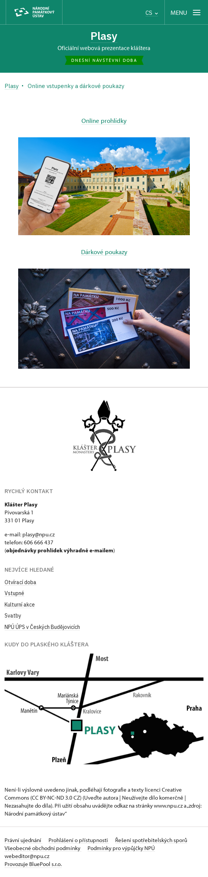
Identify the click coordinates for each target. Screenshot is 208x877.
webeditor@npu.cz (27, 856)
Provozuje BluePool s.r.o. (33, 864)
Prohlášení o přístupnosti (78, 840)
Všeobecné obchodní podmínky (43, 848)
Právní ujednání (23, 840)
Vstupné (14, 593)
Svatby (13, 615)
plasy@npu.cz (38, 534)
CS (151, 12)
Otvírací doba (20, 582)
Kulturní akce (20, 604)
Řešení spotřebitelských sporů (151, 840)
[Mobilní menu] (186, 12)
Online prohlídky (104, 120)
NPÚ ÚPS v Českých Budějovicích (42, 627)
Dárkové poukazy (104, 252)
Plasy (104, 36)
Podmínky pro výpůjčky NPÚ (121, 848)
